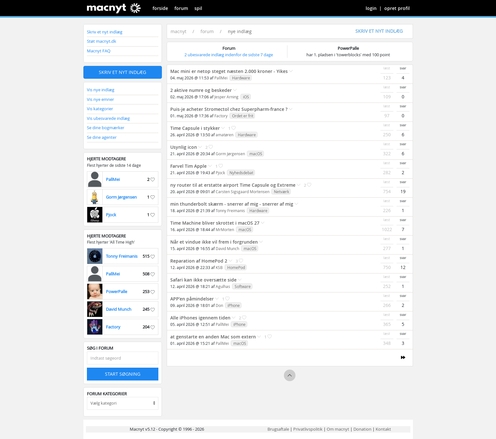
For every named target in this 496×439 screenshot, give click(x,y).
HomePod (236, 267)
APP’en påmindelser (192, 299)
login (371, 8)
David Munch (227, 248)
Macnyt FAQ (98, 51)
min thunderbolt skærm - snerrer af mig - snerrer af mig (231, 204)
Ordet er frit (242, 115)
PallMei (221, 77)
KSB (219, 267)
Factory (221, 115)
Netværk (281, 191)
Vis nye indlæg (100, 90)
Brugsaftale (278, 429)
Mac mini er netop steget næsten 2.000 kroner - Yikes (229, 71)
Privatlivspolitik (308, 429)
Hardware (241, 77)
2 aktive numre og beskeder (201, 90)
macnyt (178, 31)
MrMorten (225, 229)
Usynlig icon (183, 147)
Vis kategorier (100, 109)
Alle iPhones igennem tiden (200, 318)
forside (160, 8)
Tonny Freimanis (230, 210)
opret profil (397, 8)
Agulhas (223, 286)
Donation (362, 429)
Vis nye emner (100, 99)
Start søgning (122, 374)
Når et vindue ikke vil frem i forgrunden (214, 242)
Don (220, 305)
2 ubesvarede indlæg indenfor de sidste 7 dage (228, 55)
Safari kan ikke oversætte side (203, 280)
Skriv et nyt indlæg (104, 32)
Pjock (220, 172)
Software (243, 286)
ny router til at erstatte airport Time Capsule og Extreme (232, 185)
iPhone (234, 305)
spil (198, 8)
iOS (246, 96)
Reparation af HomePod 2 (198, 261)
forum (181, 8)
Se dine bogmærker (105, 127)
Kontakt (383, 429)
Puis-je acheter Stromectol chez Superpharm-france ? (228, 109)
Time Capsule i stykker (195, 128)
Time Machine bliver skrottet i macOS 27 (214, 223)
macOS (255, 153)
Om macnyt (338, 429)
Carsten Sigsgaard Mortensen (242, 191)
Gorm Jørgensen (230, 153)
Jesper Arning (226, 96)
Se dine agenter (102, 137)
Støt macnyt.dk (101, 41)
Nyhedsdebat (241, 172)
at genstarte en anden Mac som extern (213, 337)
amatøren (224, 134)
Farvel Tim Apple (189, 166)
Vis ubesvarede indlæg (108, 118)
